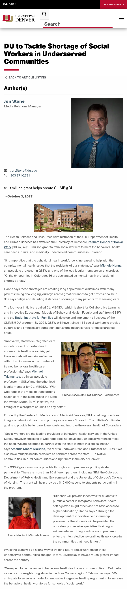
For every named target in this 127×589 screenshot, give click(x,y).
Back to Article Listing (25, 77)
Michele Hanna (111, 265)
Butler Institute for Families (34, 317)
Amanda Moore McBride (28, 448)
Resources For (112, 4)
